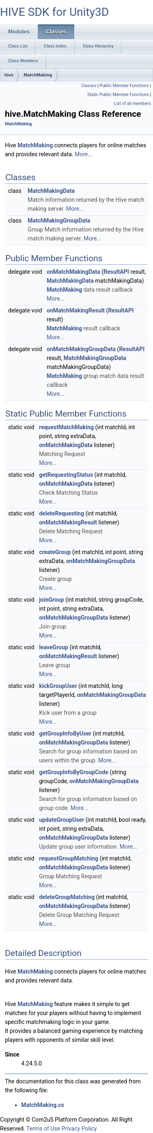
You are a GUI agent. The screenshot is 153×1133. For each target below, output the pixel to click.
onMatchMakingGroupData (81, 349)
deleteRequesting (61, 513)
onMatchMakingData (73, 272)
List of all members (132, 103)
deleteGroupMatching (67, 897)
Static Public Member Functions (118, 94)
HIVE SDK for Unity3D (54, 12)
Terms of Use (43, 1128)
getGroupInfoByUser (65, 733)
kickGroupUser (58, 686)
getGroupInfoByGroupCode (74, 772)
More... (83, 154)
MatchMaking (38, 74)
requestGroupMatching (68, 858)
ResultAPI (116, 272)
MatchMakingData (51, 191)
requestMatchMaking (66, 427)
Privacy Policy (79, 1128)
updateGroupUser (61, 819)
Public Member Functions (124, 85)
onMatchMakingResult (76, 310)
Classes (88, 85)
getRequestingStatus (66, 475)
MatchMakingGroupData (59, 220)
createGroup (55, 552)
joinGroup (51, 599)
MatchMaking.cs (42, 1105)
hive (8, 74)
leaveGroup (53, 647)
